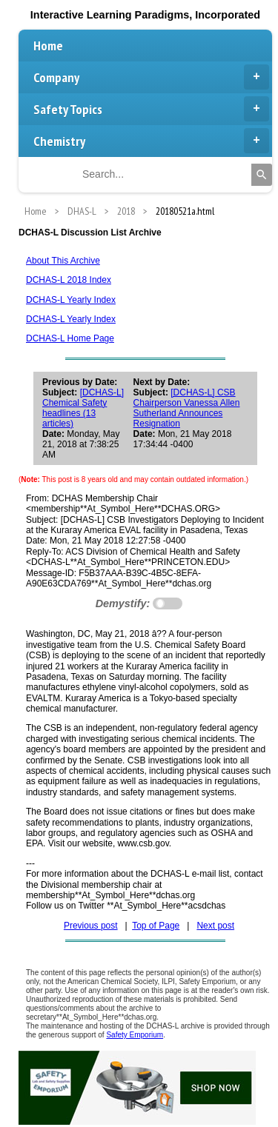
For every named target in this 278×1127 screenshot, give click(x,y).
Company (151, 77)
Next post (215, 925)
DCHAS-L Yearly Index (71, 300)
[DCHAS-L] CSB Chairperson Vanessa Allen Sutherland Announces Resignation (186, 408)
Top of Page (155, 925)
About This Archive (63, 260)
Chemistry (151, 140)
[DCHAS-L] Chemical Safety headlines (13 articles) (83, 408)
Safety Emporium (134, 1035)
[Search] (261, 175)
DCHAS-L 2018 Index (68, 280)
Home (48, 45)
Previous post (91, 925)
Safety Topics (151, 108)
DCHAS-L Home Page (70, 338)
